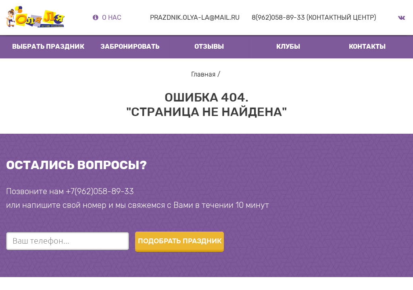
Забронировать (130, 46)
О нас (111, 17)
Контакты (367, 46)
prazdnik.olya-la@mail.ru (195, 17)
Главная (203, 74)
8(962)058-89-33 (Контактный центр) (314, 17)
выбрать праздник (48, 46)
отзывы (209, 46)
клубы (288, 46)
